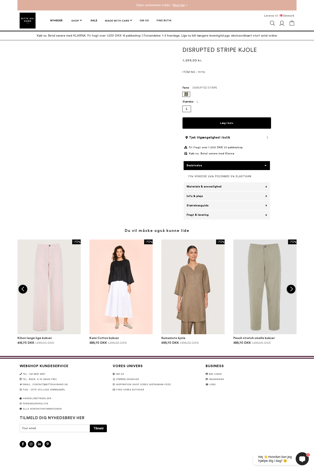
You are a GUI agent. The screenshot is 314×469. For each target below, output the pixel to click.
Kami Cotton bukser (104, 338)
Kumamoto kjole (173, 338)
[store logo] (28, 21)
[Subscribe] (98, 428)
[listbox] (227, 95)
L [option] (186, 109)
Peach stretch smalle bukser (254, 338)
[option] (186, 94)
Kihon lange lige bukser (34, 338)
